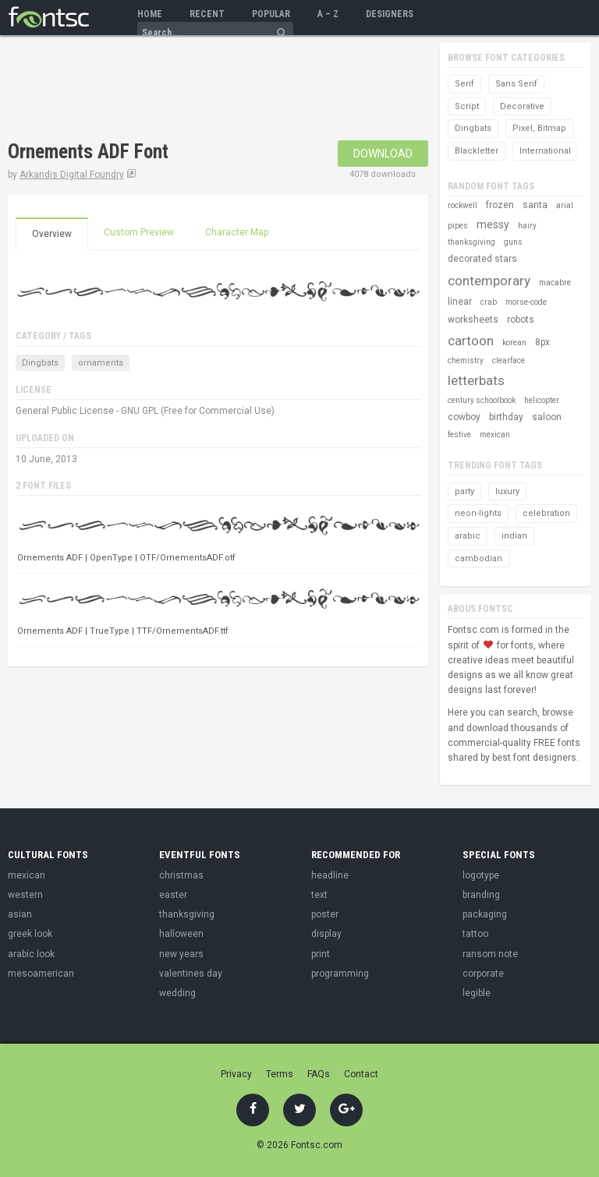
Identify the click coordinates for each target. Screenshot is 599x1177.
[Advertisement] (190, 90)
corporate (483, 973)
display (326, 933)
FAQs (318, 1074)
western (25, 894)
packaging (485, 914)
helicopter (541, 400)
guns (513, 242)
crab (488, 302)
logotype (481, 875)
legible (477, 993)
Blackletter (476, 151)
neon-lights (478, 513)
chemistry (466, 360)
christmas (181, 875)
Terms (279, 1074)
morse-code (526, 302)
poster (324, 914)
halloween (181, 933)
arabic (467, 536)
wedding (177, 993)
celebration (546, 513)
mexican (495, 434)
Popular (271, 14)
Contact (361, 1074)
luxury (507, 491)
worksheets (473, 319)
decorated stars (482, 258)
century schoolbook (482, 400)
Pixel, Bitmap (539, 128)
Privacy (236, 1074)
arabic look (31, 954)
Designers (389, 14)
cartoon (471, 340)
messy (493, 224)
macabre (555, 282)
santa (535, 205)
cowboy (464, 417)
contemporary (489, 280)
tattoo (475, 933)
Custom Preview (139, 232)
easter (173, 894)
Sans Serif (516, 84)
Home (149, 14)
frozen (500, 205)
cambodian (478, 558)
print (320, 954)
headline (330, 875)
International (545, 151)
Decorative (522, 106)
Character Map (236, 232)
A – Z (327, 14)
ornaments (100, 363)
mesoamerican (41, 973)
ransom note (490, 954)
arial (564, 205)
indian (514, 536)
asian (20, 914)
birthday (506, 417)
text (319, 894)
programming (340, 973)
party (464, 491)
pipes (458, 225)
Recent (207, 14)
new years (181, 954)
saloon (547, 417)
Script (467, 106)
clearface (508, 360)
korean (514, 342)
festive (459, 434)
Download (383, 153)
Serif (464, 84)
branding (481, 894)
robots (520, 319)
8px (542, 342)
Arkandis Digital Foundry (71, 174)
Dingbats (40, 363)
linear (460, 301)
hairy (527, 225)
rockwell (462, 205)
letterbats (476, 380)
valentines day (190, 973)
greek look (30, 933)
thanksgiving (471, 242)
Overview (52, 233)
